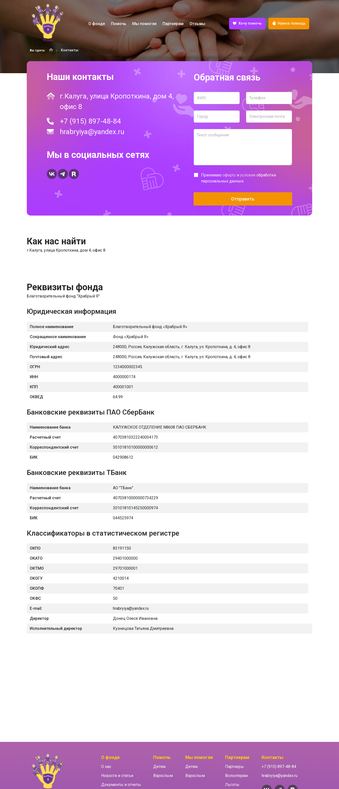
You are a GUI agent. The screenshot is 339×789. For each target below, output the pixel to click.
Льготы (232, 784)
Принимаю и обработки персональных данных (238, 178)
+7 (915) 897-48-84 (90, 121)
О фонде (96, 23)
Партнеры (234, 766)
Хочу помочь (247, 24)
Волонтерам (236, 775)
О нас (106, 766)
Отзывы (197, 23)
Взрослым (163, 775)
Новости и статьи (117, 775)
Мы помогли (144, 23)
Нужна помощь (288, 24)
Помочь (118, 23)
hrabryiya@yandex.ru (92, 132)
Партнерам (173, 23)
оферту (229, 175)
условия (247, 175)
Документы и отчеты (121, 784)
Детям (159, 766)
